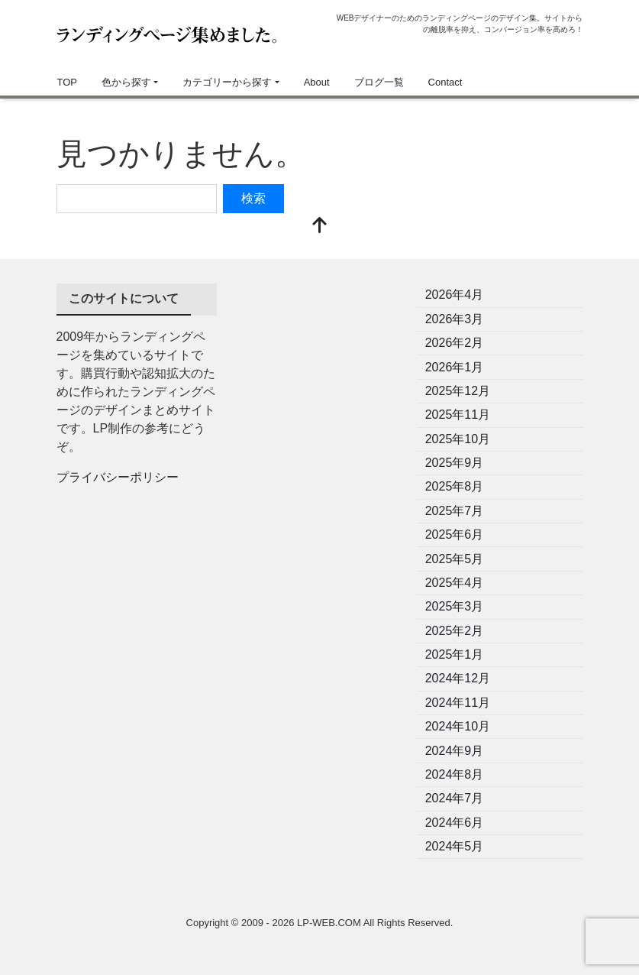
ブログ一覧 (379, 82)
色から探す (126, 82)
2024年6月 (454, 822)
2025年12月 (457, 390)
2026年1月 (454, 367)
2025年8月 (454, 486)
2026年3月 (454, 319)
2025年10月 (457, 438)
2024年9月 (454, 750)
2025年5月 (454, 558)
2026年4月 (454, 294)
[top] (320, 226)
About (317, 82)
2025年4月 (454, 582)
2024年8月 (454, 774)
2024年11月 (457, 702)
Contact (445, 82)
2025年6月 (454, 534)
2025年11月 (457, 414)
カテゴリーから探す (227, 82)
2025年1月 (454, 654)
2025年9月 (454, 462)
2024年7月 (454, 798)
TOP (67, 82)
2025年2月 (454, 630)
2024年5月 (454, 846)
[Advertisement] (320, 359)
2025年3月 (454, 606)
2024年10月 (457, 726)
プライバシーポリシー (117, 477)
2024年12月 (457, 678)
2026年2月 (454, 342)
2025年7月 (454, 510)
